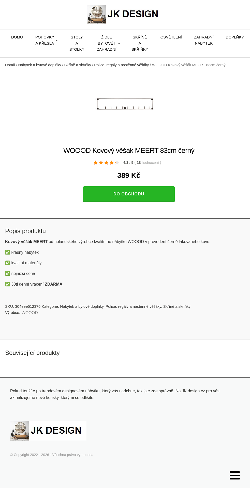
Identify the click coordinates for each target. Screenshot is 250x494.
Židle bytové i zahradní (106, 43)
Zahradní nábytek (204, 40)
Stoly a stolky (76, 43)
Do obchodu (128, 194)
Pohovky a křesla (44, 40)
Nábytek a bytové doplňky (39, 65)
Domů (17, 37)
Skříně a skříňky (139, 43)
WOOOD (30, 313)
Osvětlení (171, 37)
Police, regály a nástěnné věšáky (121, 65)
